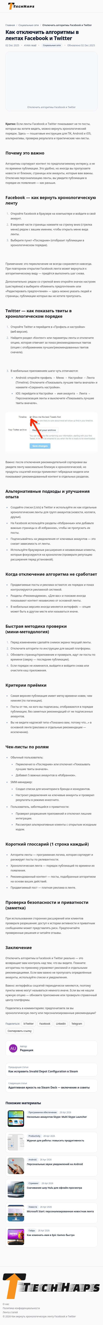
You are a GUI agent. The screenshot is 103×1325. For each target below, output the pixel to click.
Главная (10, 25)
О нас (6, 1304)
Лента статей (10, 1312)
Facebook (45, 1023)
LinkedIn (61, 1023)
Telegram (77, 1023)
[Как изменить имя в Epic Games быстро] (51, 1237)
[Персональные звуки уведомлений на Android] (51, 1166)
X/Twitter (28, 1023)
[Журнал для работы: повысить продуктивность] (51, 1142)
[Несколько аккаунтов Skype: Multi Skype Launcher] (51, 1118)
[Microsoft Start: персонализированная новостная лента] (51, 1213)
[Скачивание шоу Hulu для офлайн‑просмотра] (51, 1189)
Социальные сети (28, 25)
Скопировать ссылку (19, 1030)
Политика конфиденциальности (21, 1308)
